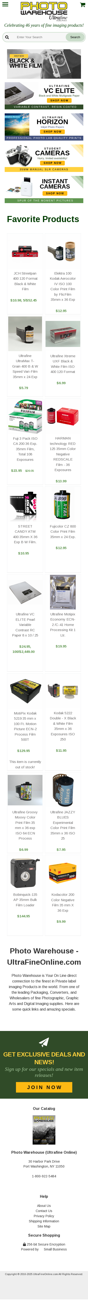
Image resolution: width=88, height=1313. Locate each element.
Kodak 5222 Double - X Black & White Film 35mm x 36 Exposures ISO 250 (63, 726)
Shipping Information (44, 1221)
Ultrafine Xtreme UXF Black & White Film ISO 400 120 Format (62, 364)
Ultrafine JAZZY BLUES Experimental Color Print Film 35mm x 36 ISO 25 (62, 825)
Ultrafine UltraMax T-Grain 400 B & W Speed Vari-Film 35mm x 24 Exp (25, 366)
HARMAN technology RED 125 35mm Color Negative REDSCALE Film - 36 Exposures (63, 454)
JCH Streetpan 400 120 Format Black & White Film (25, 281)
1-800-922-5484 (44, 1176)
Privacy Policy (44, 1216)
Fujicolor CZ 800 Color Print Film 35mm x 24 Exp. (63, 531)
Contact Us (44, 1211)
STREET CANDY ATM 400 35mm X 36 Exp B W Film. (25, 534)
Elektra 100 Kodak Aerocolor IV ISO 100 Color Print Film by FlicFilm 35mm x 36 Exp (63, 286)
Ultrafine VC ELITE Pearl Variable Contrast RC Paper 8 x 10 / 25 (25, 624)
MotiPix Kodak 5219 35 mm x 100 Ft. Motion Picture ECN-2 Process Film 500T (25, 726)
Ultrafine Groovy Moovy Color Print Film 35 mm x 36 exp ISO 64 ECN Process (25, 825)
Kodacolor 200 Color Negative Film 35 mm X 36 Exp (62, 902)
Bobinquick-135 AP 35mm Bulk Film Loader (25, 900)
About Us (44, 1206)
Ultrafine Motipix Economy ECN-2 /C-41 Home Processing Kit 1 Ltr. (63, 624)
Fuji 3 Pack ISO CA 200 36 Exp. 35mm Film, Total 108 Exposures (25, 448)
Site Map (44, 1226)
